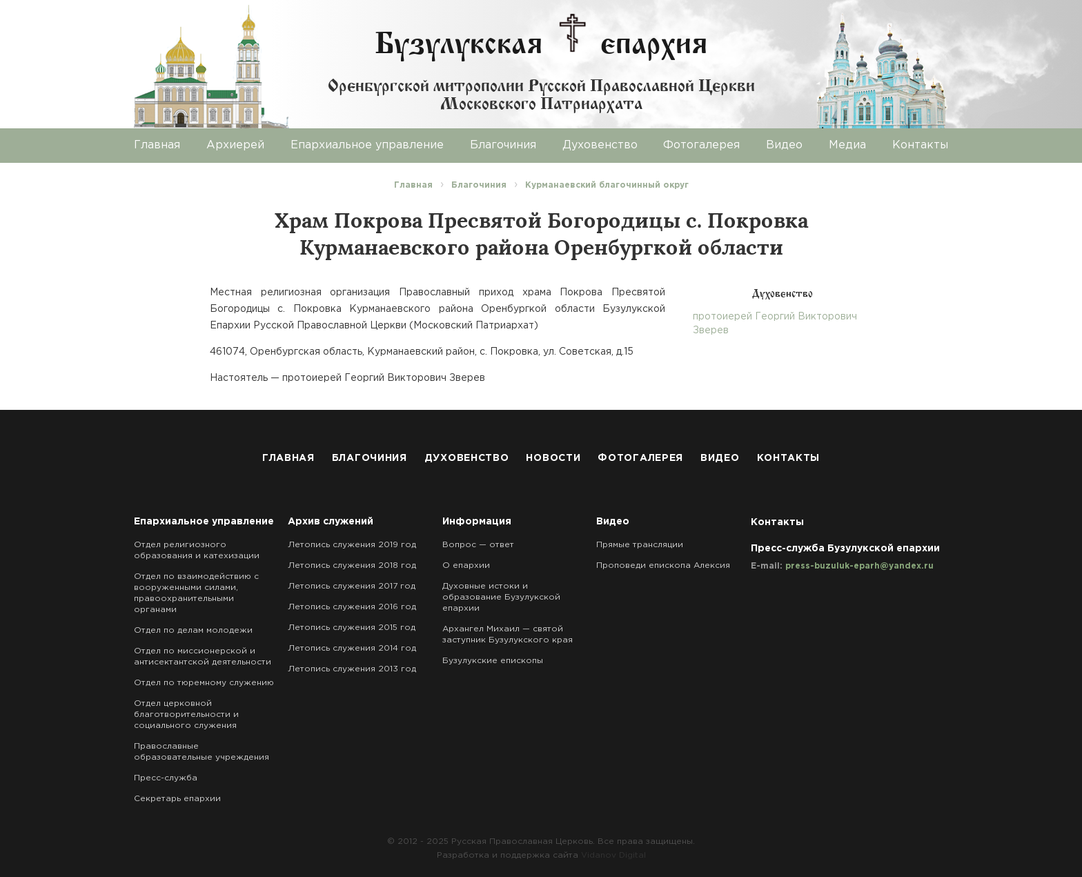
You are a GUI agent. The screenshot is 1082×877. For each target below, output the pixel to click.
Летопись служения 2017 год (351, 586)
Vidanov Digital (613, 855)
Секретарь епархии (177, 798)
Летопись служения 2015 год (351, 627)
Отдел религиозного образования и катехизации (196, 550)
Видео (784, 145)
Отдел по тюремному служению (204, 683)
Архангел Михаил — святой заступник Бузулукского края (507, 634)
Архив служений (330, 522)
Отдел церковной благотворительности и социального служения (186, 714)
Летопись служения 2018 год (352, 565)
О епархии (466, 565)
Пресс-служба (165, 778)
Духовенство (600, 145)
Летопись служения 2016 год (352, 607)
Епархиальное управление (367, 145)
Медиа (847, 145)
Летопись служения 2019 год (352, 545)
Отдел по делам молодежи (193, 630)
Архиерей (235, 145)
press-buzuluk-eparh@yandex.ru (859, 566)
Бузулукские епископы (492, 660)
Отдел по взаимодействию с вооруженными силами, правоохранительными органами (196, 593)
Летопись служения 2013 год (352, 669)
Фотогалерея (701, 145)
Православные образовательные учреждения (201, 751)
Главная (157, 145)
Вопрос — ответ (478, 545)
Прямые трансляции (639, 545)
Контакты (920, 145)
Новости (553, 458)
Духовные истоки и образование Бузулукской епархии (501, 597)
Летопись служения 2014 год (352, 648)
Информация (476, 522)
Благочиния (503, 145)
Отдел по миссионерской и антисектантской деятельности (202, 656)
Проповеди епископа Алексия (663, 565)
